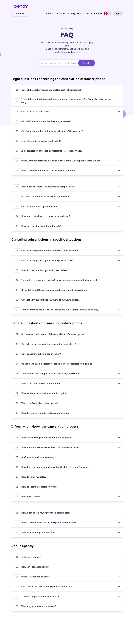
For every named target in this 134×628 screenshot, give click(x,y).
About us (87, 13)
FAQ (73, 13)
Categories (22, 13)
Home (64, 28)
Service (49, 13)
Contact (98, 13)
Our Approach (62, 13)
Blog (79, 13)
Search (86, 63)
